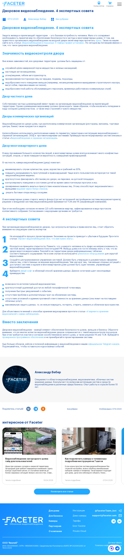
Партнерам (55, 526)
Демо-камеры (79, 516)
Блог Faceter (79, 526)
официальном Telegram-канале (103, 344)
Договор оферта (115, 543)
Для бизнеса (56, 516)
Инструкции (79, 511)
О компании (55, 531)
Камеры (53, 521)
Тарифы (77, 521)
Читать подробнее (13, 480)
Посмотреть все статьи (62, 492)
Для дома (54, 511)
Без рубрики (72, 409)
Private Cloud (79, 531)
